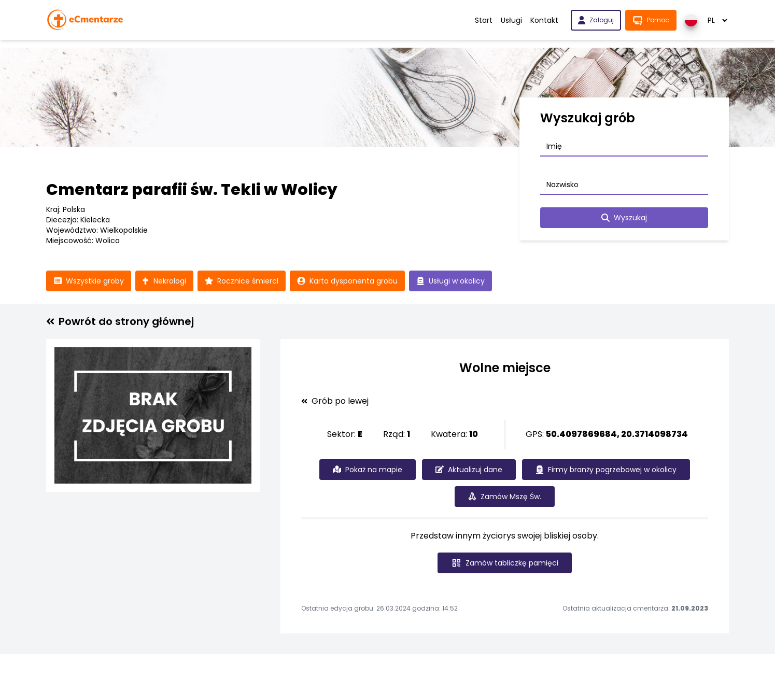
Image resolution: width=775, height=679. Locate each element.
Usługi (511, 20)
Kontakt (544, 20)
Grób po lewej (335, 401)
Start (483, 20)
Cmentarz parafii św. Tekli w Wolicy (191, 190)
